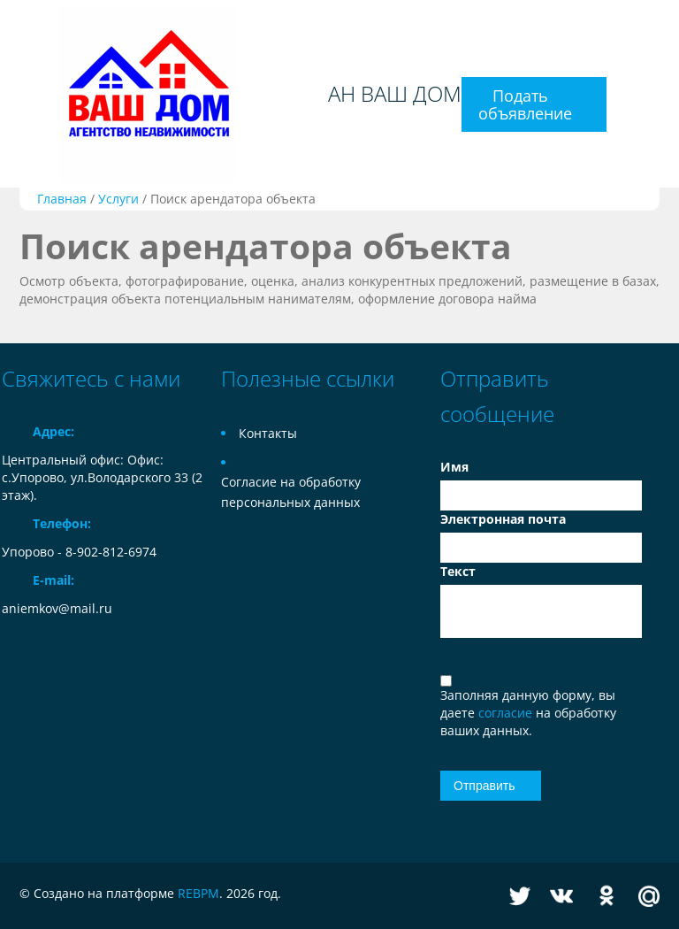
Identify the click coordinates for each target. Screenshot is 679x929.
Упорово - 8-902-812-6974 (79, 551)
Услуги (118, 198)
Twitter (519, 896)
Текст (458, 571)
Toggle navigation (17, 94)
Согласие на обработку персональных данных (291, 492)
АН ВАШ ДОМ (395, 93)
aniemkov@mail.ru (57, 608)
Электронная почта (503, 519)
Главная (62, 198)
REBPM (198, 893)
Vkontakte (561, 896)
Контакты (268, 433)
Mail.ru (649, 896)
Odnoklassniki (606, 896)
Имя (454, 466)
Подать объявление (525, 104)
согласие (507, 712)
